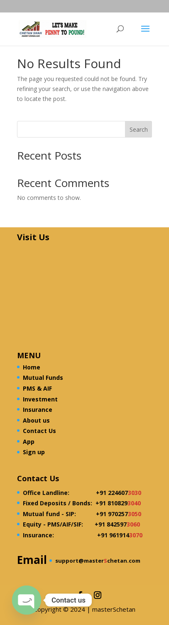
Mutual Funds (43, 377)
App (28, 441)
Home (31, 367)
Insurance (37, 409)
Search (139, 129)
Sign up (34, 452)
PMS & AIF (37, 388)
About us (36, 420)
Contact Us (39, 431)
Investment (40, 399)
